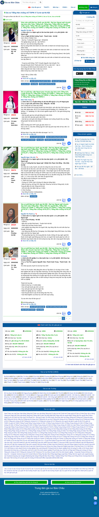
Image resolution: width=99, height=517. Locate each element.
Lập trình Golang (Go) (18, 444)
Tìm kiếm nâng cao (88, 57)
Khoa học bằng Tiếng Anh (55, 446)
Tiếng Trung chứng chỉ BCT (62, 427)
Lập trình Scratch (28, 454)
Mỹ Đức (86, 378)
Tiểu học (85, 468)
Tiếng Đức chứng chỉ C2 (82, 434)
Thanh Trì (10, 382)
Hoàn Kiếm (45, 378)
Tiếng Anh (80, 417)
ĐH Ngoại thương (27, 393)
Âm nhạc (23, 417)
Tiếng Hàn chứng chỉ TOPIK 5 (74, 438)
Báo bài (52, 415)
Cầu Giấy (36, 376)
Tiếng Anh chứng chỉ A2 (76, 419)
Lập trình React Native (71, 444)
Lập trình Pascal (35, 446)
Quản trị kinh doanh (16, 448)
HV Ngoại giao (39, 395)
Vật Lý (78, 413)
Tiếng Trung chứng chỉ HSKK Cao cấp (22, 427)
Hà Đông (11, 378)
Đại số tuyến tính (53, 452)
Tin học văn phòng (28, 440)
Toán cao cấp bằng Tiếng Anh (42, 413)
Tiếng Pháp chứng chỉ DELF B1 (78, 431)
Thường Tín (34, 382)
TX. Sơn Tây (59, 380)
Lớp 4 (19, 468)
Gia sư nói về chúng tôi (73, 482)
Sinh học (17, 417)
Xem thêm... (79, 175)
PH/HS (65, 7)
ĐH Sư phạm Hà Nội (10, 393)
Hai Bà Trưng (22, 378)
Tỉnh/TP (47, 7)
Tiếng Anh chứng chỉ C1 (31, 421)
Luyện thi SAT (56, 413)
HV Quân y (40, 401)
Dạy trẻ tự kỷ (19, 458)
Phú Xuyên (20, 380)
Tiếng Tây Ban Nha (44, 454)
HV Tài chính (51, 401)
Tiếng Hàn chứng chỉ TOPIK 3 (36, 438)
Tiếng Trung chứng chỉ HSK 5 (24, 425)
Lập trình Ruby (70, 440)
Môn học (56, 7)
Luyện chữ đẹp (44, 415)
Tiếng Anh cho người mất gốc (64, 421)
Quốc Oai (39, 380)
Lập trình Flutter (14, 446)
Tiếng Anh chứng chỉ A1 (60, 419)
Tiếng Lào (71, 456)
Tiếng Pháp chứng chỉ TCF (69, 433)
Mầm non (79, 468)
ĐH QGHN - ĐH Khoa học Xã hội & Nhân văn (75, 397)
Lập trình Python (51, 440)
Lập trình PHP (61, 440)
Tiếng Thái (64, 456)
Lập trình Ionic (24, 446)
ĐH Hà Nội (15, 395)
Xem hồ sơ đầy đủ (29, 78)
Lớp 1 (6, 468)
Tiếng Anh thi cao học (45, 419)
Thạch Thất (78, 380)
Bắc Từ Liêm (24, 376)
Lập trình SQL (8, 442)
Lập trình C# (89, 440)
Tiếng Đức (81, 433)
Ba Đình (6, 376)
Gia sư (73, 7)
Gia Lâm (90, 376)
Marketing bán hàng (32, 456)
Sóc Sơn (48, 380)
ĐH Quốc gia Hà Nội (54, 395)
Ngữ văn (13, 415)
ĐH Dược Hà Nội (73, 393)
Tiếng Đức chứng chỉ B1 (36, 434)
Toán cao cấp (12, 413)
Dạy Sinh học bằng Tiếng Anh (67, 417)
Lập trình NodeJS (19, 442)
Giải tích (64, 413)
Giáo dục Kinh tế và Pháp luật (66, 450)
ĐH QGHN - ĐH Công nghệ (49, 397)
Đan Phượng (59, 376)
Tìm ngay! (90, 61)
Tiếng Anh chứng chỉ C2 (47, 421)
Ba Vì (15, 376)
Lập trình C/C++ (40, 440)
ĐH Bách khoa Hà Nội (44, 393)
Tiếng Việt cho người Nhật (64, 415)
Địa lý (35, 454)
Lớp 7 (32, 468)
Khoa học (43, 446)
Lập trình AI (7, 444)
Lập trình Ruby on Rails (44, 444)
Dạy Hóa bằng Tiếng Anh (24, 415)
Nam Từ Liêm (8, 380)
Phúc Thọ (30, 380)
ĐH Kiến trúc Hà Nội (65, 399)
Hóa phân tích (8, 450)
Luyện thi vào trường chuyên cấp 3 (52, 470)
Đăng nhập (83, 7)
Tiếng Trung (24, 423)
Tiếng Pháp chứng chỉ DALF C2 (50, 433)
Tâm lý (12, 458)
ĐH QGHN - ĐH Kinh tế (29, 399)
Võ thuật (29, 417)
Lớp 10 (46, 468)
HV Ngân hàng (63, 401)
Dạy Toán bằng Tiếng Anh (25, 413)
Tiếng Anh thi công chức (31, 419)
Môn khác (60, 458)
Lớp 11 (52, 468)
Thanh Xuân (21, 382)
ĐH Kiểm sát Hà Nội (27, 401)
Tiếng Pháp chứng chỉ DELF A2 (58, 431)
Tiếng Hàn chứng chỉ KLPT (18, 438)
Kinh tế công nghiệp (29, 448)
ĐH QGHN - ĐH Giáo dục (72, 395)
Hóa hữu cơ (17, 450)
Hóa (82, 413)
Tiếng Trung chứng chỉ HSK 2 (56, 423)
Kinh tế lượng (72, 448)
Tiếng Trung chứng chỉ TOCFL (44, 427)
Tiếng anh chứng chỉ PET (28, 452)
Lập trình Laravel (31, 444)
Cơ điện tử (80, 448)
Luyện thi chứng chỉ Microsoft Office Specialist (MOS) (40, 458)
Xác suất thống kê (41, 448)
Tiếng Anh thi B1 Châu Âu (15, 419)
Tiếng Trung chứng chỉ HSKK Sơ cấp (64, 425)
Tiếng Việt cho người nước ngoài (78, 454)
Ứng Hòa (44, 382)
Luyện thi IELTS (79, 421)
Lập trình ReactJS (57, 444)
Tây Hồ (69, 380)
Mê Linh (77, 378)
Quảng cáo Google (19, 456)
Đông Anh (70, 376)
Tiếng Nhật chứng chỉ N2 (31, 429)
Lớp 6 (28, 468)
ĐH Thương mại (17, 402)
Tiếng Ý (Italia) (55, 456)
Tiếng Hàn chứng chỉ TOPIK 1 (17, 436)
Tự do (73, 468)
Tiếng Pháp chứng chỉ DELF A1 (38, 431)
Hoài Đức (34, 378)
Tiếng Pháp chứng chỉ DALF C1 (30, 433)
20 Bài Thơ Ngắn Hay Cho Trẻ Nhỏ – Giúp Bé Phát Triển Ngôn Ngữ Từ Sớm (84, 161)
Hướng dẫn (91, 17)
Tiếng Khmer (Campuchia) (83, 456)
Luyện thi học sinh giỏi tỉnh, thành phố (75, 470)
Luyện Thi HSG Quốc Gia (49, 417)
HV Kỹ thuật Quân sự (81, 399)
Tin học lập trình (17, 440)
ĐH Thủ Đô (59, 393)
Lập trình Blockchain (87, 442)
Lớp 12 (57, 468)
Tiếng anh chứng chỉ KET (12, 452)
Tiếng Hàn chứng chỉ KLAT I (54, 436)
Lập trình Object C (52, 442)
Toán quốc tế (72, 413)
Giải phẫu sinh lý (27, 450)
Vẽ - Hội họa (36, 417)
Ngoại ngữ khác (63, 454)
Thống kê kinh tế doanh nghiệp (57, 448)
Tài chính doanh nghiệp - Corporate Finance (72, 452)
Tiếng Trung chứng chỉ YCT (80, 427)
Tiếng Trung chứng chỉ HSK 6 (43, 425)
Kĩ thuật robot (88, 448)
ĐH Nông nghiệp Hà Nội (48, 399)
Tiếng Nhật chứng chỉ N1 (15, 429)
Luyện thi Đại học (65, 468)
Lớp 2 (10, 468)
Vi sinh (35, 450)
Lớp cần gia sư (34, 7)
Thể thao (77, 446)
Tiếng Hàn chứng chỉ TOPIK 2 (36, 436)
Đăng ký (94, 7)
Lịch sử (11, 417)
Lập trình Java (80, 440)
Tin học (45, 452)
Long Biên (68, 378)
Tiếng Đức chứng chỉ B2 (51, 434)
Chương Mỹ (48, 376)
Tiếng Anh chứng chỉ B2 (16, 421)
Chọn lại (78, 60)
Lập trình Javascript (31, 442)
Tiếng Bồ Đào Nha (44, 456)
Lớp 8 (37, 468)
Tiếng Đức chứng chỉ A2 (20, 434)
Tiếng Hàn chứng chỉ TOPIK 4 (55, 438)
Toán (5, 413)
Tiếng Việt (36, 415)
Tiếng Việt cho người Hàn (80, 415)
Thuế (54, 450)
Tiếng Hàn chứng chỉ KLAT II (72, 436)
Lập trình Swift (42, 442)
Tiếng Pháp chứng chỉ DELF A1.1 (18, 431)
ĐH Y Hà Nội (26, 395)
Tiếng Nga (54, 454)
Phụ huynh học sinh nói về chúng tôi (26, 482)
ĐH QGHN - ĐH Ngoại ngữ (28, 397)
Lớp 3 (15, 468)
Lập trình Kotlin (64, 442)
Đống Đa (80, 376)
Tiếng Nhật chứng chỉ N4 (63, 429)
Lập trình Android (75, 442)
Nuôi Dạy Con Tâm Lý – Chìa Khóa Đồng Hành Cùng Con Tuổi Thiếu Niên (84, 155)
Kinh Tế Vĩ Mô (85, 446)
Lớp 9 (41, 468)
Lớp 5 (24, 468)
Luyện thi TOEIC (14, 423)
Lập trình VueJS (83, 444)
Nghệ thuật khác (69, 446)
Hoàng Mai (56, 378)
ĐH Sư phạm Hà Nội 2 (11, 399)
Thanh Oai (89, 380)
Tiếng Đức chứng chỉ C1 (67, 434)
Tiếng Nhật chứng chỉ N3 (47, 429)
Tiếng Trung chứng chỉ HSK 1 (37, 423)
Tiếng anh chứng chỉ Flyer (84, 450)
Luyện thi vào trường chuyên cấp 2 (30, 470)
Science (39, 452)
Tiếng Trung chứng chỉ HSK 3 (75, 423)
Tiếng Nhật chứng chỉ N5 (79, 429)
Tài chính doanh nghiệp (45, 450)
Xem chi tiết (27, 357)
